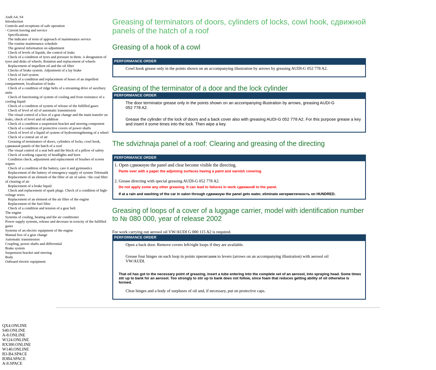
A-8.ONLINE (13, 335)
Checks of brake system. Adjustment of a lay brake (45, 70)
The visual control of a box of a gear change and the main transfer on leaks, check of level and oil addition (56, 117)
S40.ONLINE (13, 330)
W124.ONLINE (15, 339)
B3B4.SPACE (14, 358)
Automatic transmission (22, 239)
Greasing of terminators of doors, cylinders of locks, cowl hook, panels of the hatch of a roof (53, 143)
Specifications (18, 35)
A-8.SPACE (12, 363)
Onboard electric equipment (25, 261)
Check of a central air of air (28, 137)
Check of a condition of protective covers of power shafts (49, 128)
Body (9, 257)
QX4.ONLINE (14, 325)
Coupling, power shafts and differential (33, 244)
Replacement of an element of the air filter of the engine (48, 199)
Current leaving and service (27, 30)
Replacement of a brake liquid (30, 186)
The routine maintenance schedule (32, 43)
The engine (13, 212)
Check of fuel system (23, 75)
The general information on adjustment (36, 48)
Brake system (15, 248)
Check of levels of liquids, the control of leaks (41, 52)
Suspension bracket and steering (28, 252)
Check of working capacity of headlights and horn (44, 155)
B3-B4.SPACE (14, 354)
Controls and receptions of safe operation (35, 26)
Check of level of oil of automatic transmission (42, 110)
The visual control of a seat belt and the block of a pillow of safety (56, 150)
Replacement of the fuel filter (29, 204)
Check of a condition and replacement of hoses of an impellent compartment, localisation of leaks (51, 81)
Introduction (14, 21)
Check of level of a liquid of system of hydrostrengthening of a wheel (58, 132)
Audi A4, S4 (14, 17)
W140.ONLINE (15, 349)
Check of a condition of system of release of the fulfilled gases (53, 106)
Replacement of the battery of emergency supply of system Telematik (58, 172)
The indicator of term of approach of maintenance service (49, 39)
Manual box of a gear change (26, 235)
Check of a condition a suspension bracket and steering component (56, 123)
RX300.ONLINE (16, 344)
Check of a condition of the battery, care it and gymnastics (50, 168)
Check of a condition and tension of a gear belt (42, 208)
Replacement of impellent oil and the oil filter (41, 66)
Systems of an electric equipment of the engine (39, 230)
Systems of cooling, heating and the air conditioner (42, 217)
